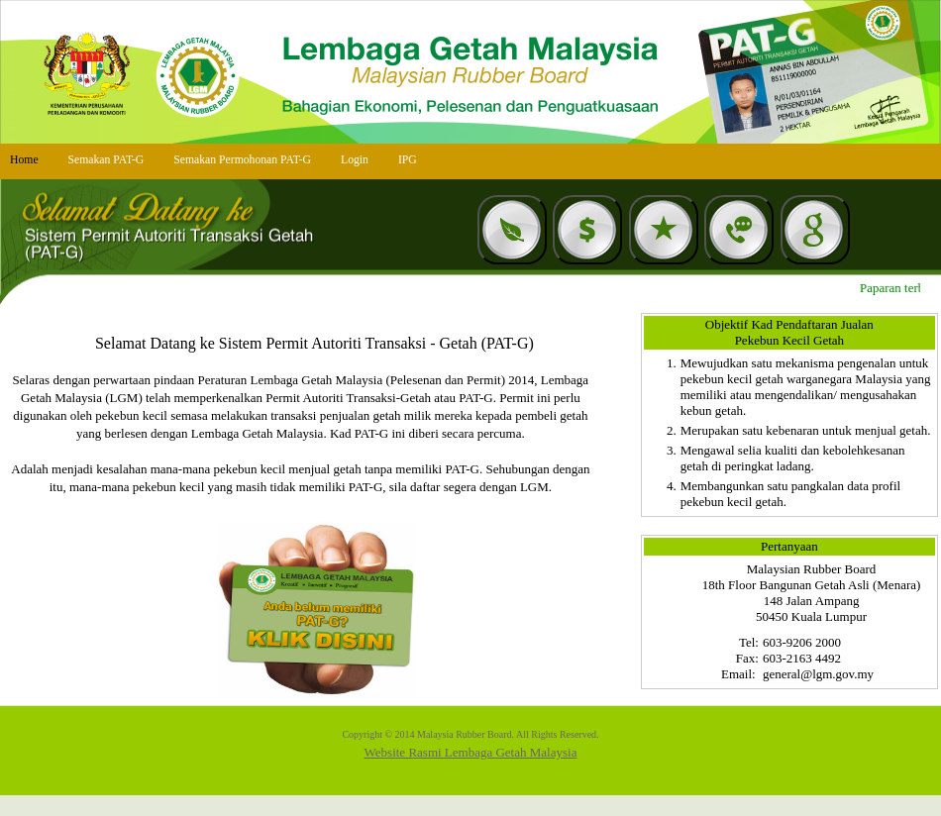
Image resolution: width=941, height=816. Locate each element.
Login (354, 159)
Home (24, 159)
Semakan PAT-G (106, 159)
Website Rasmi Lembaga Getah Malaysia (471, 752)
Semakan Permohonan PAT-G (242, 159)
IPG (407, 159)
